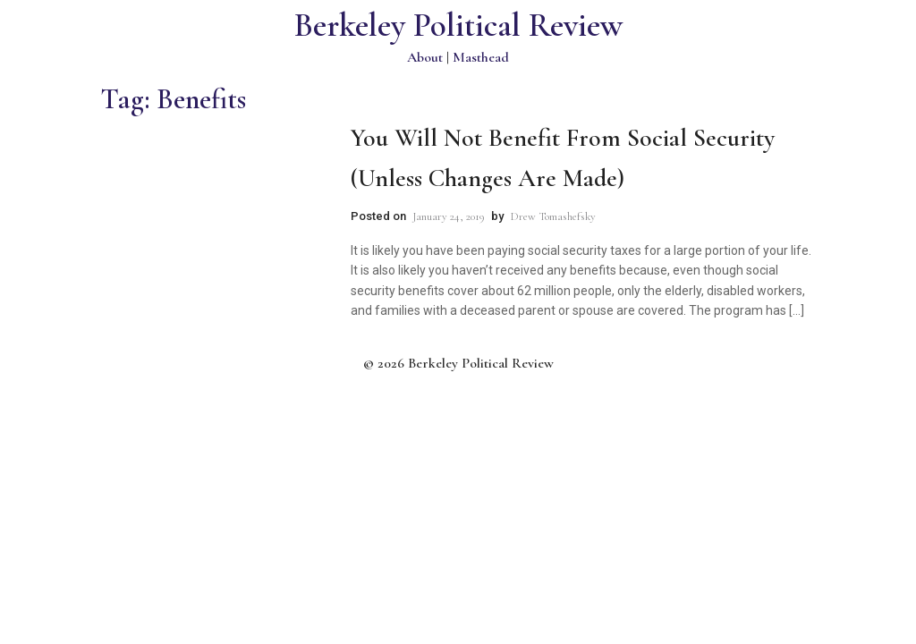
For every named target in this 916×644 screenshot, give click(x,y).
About (425, 57)
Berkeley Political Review (458, 25)
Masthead (481, 57)
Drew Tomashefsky (553, 216)
